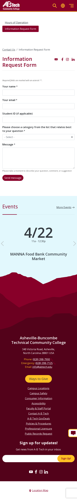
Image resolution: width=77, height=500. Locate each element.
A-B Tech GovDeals (38, 418)
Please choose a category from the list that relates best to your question (37, 129)
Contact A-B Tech (38, 413)
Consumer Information (38, 398)
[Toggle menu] (71, 6)
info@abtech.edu (42, 367)
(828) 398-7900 (41, 359)
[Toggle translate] (63, 6)
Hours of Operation (16, 22)
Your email (9, 100)
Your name (10, 86)
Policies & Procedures (38, 423)
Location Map (40, 490)
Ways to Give (38, 379)
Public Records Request (38, 433)
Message (8, 144)
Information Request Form (20, 29)
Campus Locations (38, 388)
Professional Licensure (38, 428)
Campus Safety (38, 393)
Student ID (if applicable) (17, 113)
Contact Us (8, 49)
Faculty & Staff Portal (38, 408)
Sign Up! (66, 458)
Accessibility (39, 403)
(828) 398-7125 (44, 363)
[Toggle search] (55, 6)
